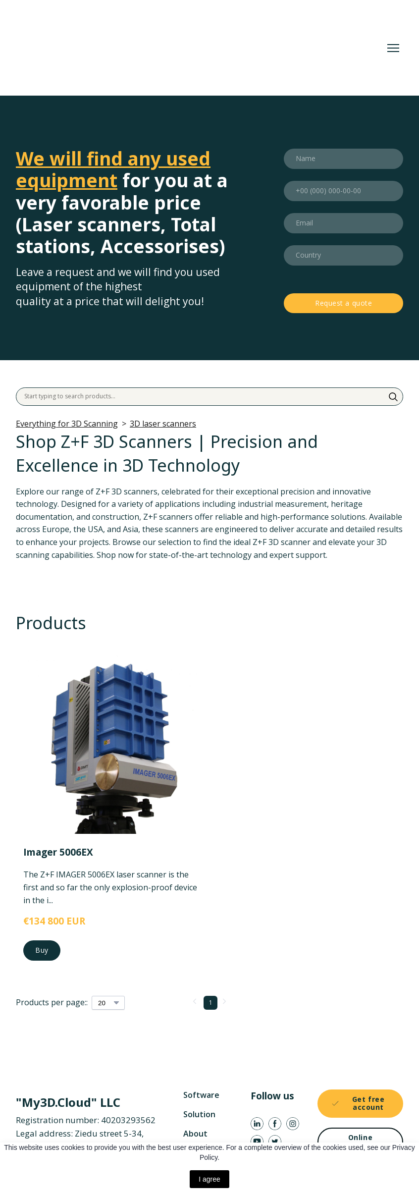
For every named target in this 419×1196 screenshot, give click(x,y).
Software (201, 1094)
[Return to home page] (161, 48)
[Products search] (209, 396)
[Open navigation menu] (393, 48)
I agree (209, 1179)
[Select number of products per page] (108, 1003)
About (195, 1133)
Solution (199, 1114)
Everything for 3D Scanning (67, 423)
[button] (393, 397)
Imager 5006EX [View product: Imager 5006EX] (58, 852)
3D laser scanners (163, 423)
